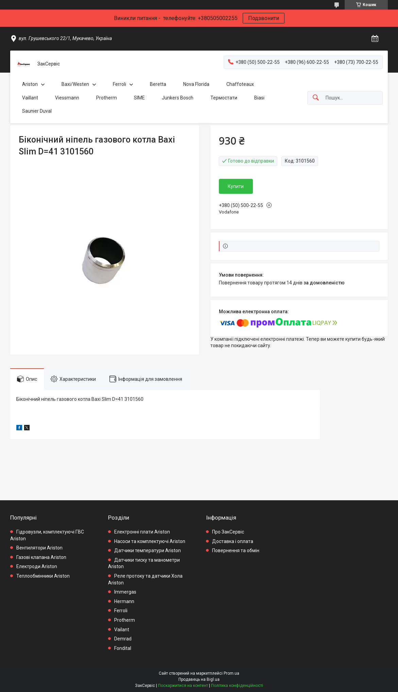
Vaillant (30, 97)
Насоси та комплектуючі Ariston (149, 541)
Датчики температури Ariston (147, 550)
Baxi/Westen (75, 84)
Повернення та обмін (235, 550)
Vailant (121, 629)
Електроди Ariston (36, 566)
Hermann (124, 601)
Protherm (106, 97)
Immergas (125, 592)
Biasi (259, 97)
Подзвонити (263, 18)
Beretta (158, 84)
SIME (139, 97)
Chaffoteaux (240, 84)
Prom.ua (231, 673)
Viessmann (67, 97)
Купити (236, 186)
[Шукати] (316, 98)
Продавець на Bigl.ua (199, 679)
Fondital (122, 648)
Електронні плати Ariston (142, 532)
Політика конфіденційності (237, 685)
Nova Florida (196, 84)
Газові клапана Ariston (41, 557)
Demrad (123, 638)
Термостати (223, 97)
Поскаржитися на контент (183, 685)
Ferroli (119, 84)
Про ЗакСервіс (228, 532)
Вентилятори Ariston (39, 547)
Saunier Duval (37, 111)
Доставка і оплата (232, 541)
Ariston (30, 84)
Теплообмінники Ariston (43, 576)
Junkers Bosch (177, 97)
